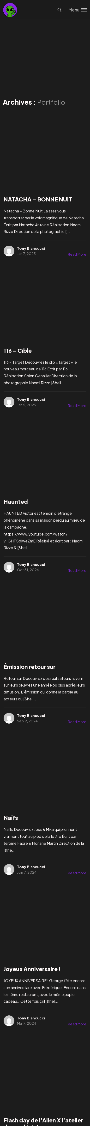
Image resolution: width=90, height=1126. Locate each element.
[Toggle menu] (76, 9)
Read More (77, 254)
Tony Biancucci (31, 248)
